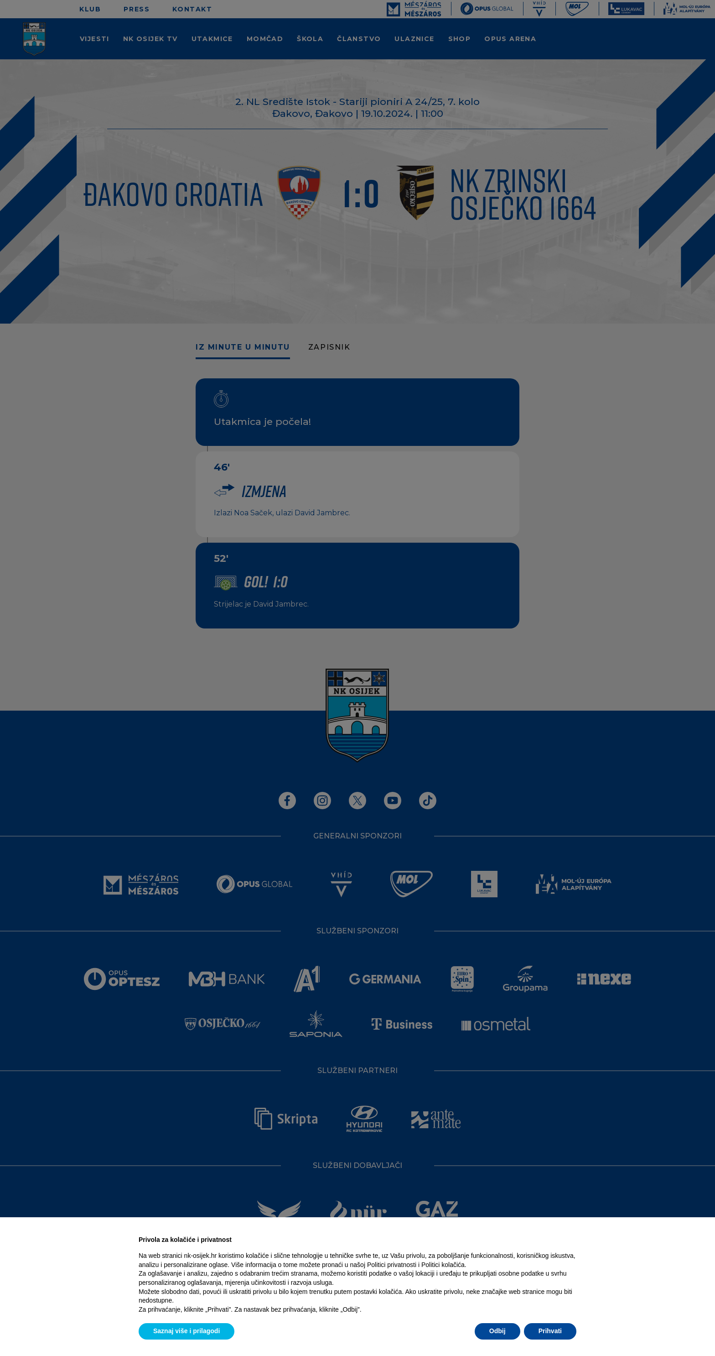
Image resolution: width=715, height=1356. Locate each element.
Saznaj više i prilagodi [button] (186, 1331)
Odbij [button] (497, 1331)
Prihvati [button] (550, 1331)
